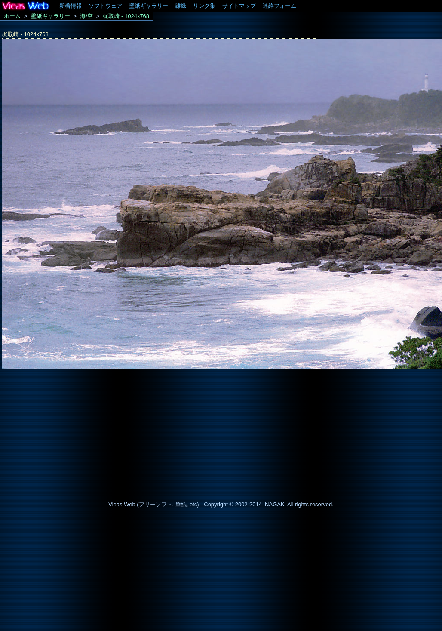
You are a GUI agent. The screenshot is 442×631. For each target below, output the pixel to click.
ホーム (12, 16)
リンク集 (204, 6)
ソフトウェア (105, 6)
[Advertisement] (72, 431)
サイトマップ (239, 6)
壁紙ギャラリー (148, 6)
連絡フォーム (279, 6)
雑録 (180, 6)
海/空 (86, 16)
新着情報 (70, 6)
